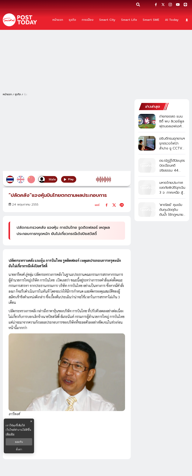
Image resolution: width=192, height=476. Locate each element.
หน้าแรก (7, 94)
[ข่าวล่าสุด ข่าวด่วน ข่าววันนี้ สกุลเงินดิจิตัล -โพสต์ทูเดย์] (20, 20)
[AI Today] (172, 20)
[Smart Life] (129, 20)
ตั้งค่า (19, 449)
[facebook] (106, 205)
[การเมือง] (87, 20)
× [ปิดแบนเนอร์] (31, 421)
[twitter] (114, 205)
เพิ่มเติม (10, 434)
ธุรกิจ (18, 94)
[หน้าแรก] (57, 20)
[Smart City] (107, 20)
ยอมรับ (19, 441)
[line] (121, 205)
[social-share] (156, 4)
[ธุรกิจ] (72, 20)
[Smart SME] (151, 20)
